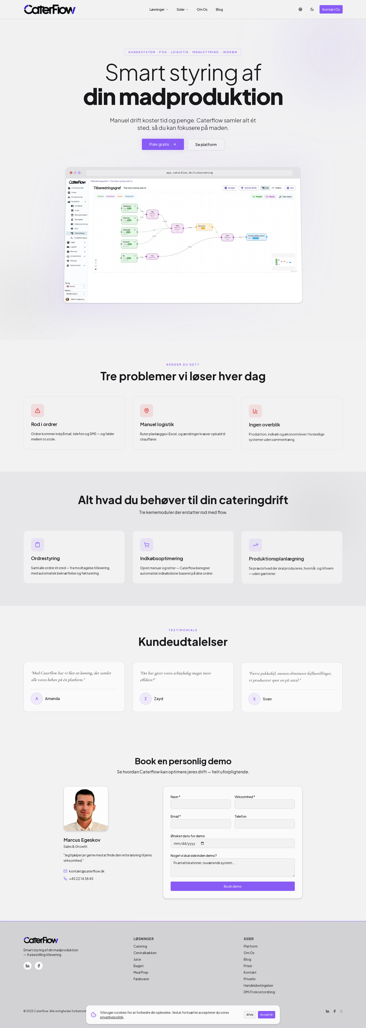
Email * (176, 816)
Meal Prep (141, 972)
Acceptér (266, 1014)
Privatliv (250, 979)
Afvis (249, 1014)
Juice (137, 959)
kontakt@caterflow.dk (84, 871)
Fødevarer (141, 979)
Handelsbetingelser (258, 985)
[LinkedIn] (27, 966)
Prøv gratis (162, 144)
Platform (251, 946)
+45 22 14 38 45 (78, 878)
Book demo (233, 886)
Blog (219, 9)
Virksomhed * (245, 797)
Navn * (175, 797)
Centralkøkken (145, 953)
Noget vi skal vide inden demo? (194, 855)
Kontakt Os (331, 9)
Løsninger (159, 9)
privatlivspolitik (111, 1017)
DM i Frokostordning (259, 992)
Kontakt (250, 972)
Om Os (202, 9)
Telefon (240, 816)
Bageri (139, 966)
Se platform (206, 144)
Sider (182, 9)
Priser (248, 966)
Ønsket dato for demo (188, 836)
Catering (140, 946)
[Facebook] (39, 966)
